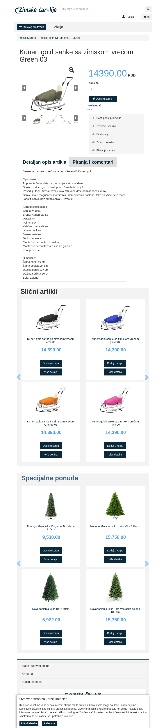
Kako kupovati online (36, 665)
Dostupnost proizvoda (106, 118)
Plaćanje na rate (103, 150)
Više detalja (50, 372)
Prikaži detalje (29, 723)
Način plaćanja (32, 681)
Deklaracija (100, 134)
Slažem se (49, 723)
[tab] (116, 118)
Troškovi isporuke (104, 126)
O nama (27, 673)
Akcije (58, 27)
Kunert (90, 109)
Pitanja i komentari (93, 162)
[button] (128, 16)
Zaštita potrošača (103, 142)
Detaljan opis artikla (44, 162)
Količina (94, 82)
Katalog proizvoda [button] (31, 27)
